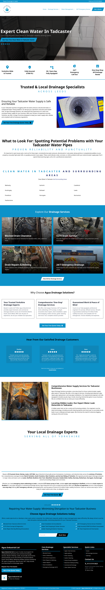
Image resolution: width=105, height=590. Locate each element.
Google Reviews (52, 370)
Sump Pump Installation (71, 560)
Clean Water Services (70, 567)
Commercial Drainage (70, 565)
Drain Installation (47, 565)
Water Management (68, 9)
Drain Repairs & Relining (49, 560)
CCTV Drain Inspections (49, 558)
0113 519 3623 (91, 564)
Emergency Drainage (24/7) (50, 567)
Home (44, 9)
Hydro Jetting (68, 553)
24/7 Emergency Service (83, 9)
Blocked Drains (47, 553)
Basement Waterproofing (71, 562)
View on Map (89, 570)
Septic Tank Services (69, 551)
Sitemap (88, 555)
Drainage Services (54, 9)
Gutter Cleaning (68, 558)
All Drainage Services (92, 553)
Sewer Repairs (47, 562)
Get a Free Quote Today (11, 570)
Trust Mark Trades (54, 588)
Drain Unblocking (47, 555)
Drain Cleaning (68, 555)
